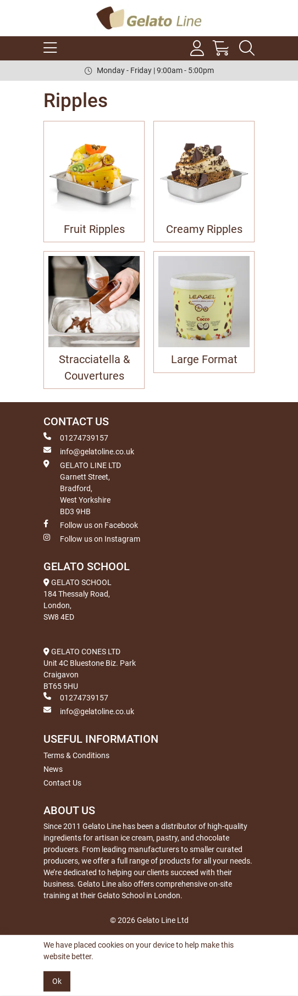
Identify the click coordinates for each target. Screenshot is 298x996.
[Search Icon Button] (247, 48)
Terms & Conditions (76, 755)
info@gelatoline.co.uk (88, 451)
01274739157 (75, 437)
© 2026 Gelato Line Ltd (149, 920)
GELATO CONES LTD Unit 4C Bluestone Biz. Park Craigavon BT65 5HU (89, 669)
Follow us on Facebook (90, 525)
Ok (57, 981)
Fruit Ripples (94, 229)
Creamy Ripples (204, 229)
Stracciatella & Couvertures (94, 367)
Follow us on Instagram (91, 538)
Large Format (204, 359)
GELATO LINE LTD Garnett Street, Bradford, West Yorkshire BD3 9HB (82, 488)
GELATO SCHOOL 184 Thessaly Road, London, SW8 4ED (77, 599)
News (53, 769)
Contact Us (62, 782)
